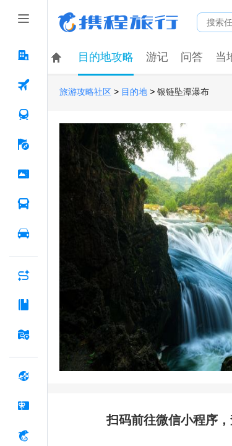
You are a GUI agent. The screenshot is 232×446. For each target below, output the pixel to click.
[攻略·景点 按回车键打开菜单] (23, 305)
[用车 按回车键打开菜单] (23, 234)
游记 (157, 57)
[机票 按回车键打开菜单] (23, 85)
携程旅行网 (118, 22)
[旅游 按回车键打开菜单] (23, 144)
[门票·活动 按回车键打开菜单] (23, 174)
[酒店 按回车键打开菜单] (23, 55)
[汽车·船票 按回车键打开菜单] (23, 204)
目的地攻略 (106, 57)
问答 (192, 57)
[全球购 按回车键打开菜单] (23, 376)
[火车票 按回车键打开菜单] (23, 115)
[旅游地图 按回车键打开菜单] (23, 334)
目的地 (134, 92)
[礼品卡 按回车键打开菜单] (23, 406)
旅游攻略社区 (85, 92)
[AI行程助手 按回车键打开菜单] (23, 275)
